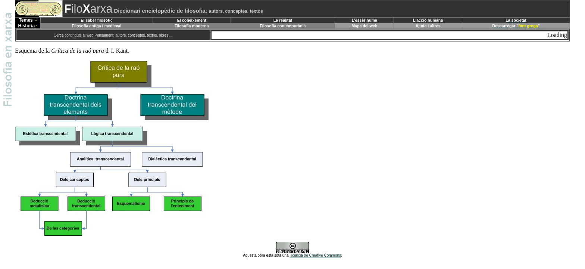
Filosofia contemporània (283, 26)
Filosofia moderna (192, 26)
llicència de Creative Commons (315, 255)
